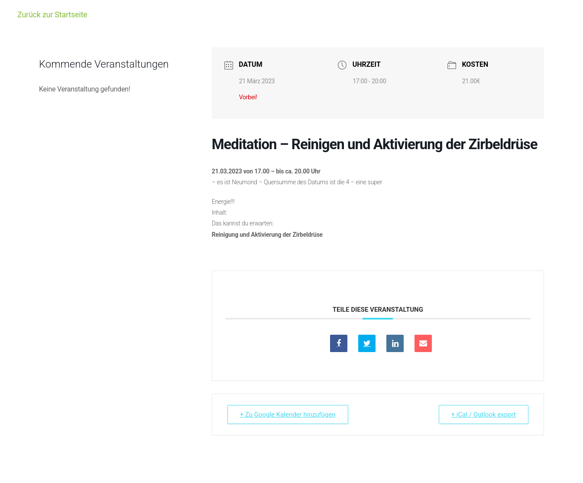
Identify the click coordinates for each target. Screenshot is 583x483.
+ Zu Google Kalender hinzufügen (288, 414)
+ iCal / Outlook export (483, 414)
